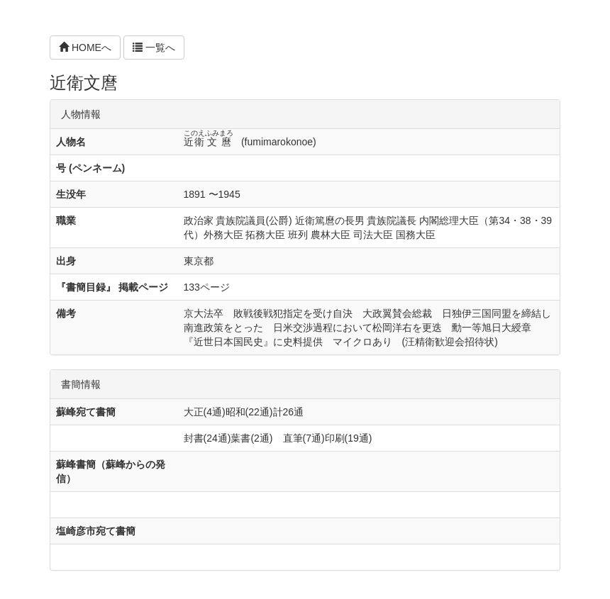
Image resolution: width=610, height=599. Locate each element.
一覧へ (154, 47)
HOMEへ (85, 47)
